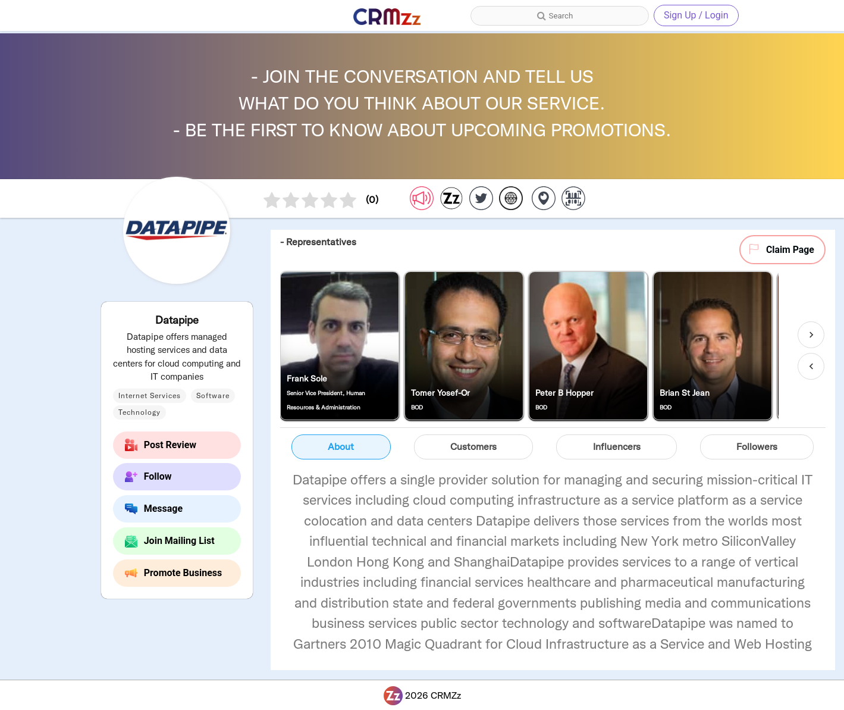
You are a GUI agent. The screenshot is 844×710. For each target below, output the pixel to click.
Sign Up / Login (696, 15)
